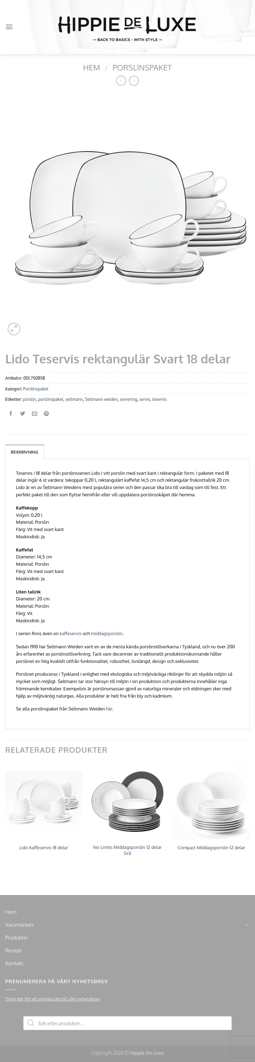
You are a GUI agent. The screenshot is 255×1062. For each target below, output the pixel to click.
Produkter (16, 937)
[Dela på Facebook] (11, 413)
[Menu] (9, 27)
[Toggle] (247, 925)
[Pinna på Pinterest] (46, 413)
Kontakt (14, 963)
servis (144, 399)
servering (128, 399)
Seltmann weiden (101, 399)
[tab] (24, 452)
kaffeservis (71, 633)
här (109, 708)
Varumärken (19, 924)
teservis (159, 399)
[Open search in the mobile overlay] (127, 1023)
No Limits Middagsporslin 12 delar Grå (127, 850)
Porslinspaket (142, 67)
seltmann (74, 399)
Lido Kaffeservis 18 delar (43, 847)
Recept (13, 950)
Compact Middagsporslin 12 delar (211, 847)
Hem (91, 67)
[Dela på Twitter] (22, 413)
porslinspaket (51, 399)
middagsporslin (107, 633)
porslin (29, 399)
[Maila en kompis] (34, 413)
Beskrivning (25, 452)
